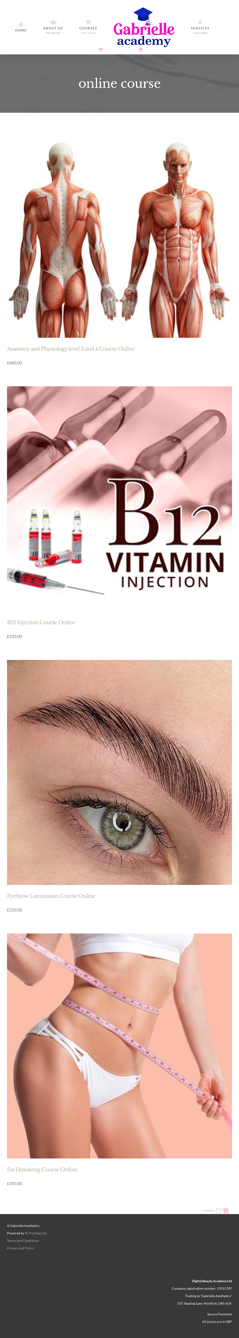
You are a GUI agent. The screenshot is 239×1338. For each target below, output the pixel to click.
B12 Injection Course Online (41, 622)
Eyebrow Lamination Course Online (51, 896)
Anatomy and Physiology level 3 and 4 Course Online (71, 349)
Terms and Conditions (23, 1241)
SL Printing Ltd (35, 1233)
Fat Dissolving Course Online (42, 1169)
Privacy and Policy (20, 1248)
